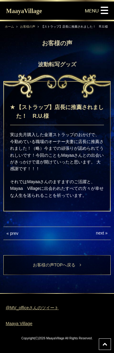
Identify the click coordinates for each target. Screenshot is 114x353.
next (100, 233)
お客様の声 (27, 26)
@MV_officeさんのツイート (32, 307)
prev (14, 233)
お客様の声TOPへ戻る (57, 264)
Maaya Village (19, 323)
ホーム (9, 26)
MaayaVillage (24, 11)
